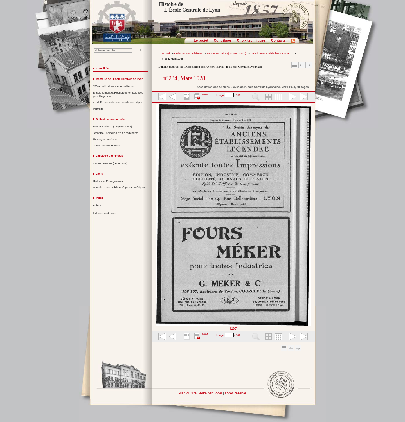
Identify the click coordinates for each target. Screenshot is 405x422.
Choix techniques (251, 40)
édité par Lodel (210, 393)
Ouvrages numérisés (105, 139)
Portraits (98, 108)
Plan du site (188, 393)
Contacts (278, 40)
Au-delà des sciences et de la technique (117, 102)
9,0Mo (205, 94)
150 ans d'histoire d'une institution (113, 86)
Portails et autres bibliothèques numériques (119, 187)
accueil (166, 53)
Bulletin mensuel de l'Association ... (272, 53)
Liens (99, 173)
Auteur (97, 205)
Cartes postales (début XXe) (110, 163)
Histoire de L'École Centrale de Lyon (189, 7)
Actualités (102, 68)
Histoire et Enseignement (108, 181)
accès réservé (235, 393)
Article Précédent (301, 65)
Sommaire (294, 65)
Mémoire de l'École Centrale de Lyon (119, 78)
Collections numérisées (188, 53)
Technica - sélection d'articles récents (115, 132)
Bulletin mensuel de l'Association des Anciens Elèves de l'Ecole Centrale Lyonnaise (210, 66)
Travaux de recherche (106, 145)
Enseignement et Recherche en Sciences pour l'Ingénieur (118, 94)
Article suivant (308, 65)
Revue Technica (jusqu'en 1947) (227, 53)
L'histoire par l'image (109, 155)
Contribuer (222, 40)
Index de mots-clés (104, 213)
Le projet (201, 40)
